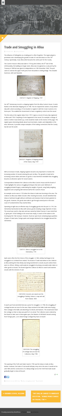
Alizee (29, 412)
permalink (40, 381)
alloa (23, 381)
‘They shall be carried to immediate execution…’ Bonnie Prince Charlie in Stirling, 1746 (45, 396)
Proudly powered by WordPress (11, 412)
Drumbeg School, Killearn (13, 393)
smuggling (28, 381)
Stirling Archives (19, 51)
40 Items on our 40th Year (13, 381)
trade (33, 381)
